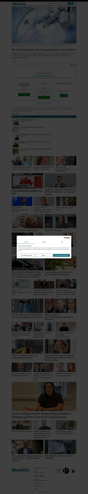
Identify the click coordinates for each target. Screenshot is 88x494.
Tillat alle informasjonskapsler (61, 255)
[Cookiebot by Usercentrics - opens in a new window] (64, 238)
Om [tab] (62, 241)
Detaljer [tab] (44, 241)
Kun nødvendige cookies (26, 255)
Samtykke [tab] (26, 241)
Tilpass (44, 255)
